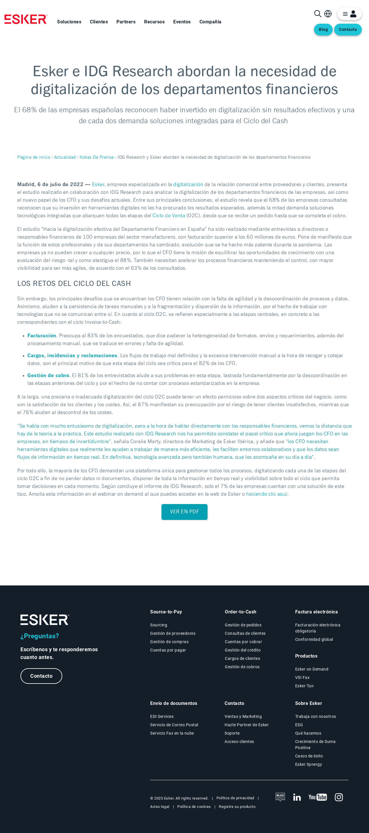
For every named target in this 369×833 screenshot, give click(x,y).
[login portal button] (349, 13)
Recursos (154, 22)
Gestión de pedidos (243, 625)
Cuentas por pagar (168, 650)
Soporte (232, 733)
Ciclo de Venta (169, 215)
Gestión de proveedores (172, 633)
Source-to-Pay (166, 612)
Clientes (99, 22)
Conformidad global (314, 639)
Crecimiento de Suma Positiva (315, 744)
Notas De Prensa (97, 157)
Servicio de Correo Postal (174, 724)
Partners (125, 22)
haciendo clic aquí (266, 494)
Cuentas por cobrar (243, 641)
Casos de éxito (309, 756)
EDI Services (162, 716)
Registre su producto (237, 806)
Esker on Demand (312, 669)
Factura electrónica (316, 612)
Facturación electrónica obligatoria (318, 628)
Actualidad (65, 157)
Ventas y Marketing (243, 716)
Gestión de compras (169, 641)
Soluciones (69, 22)
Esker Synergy (308, 764)
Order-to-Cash (241, 612)
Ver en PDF (184, 511)
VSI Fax (302, 677)
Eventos (182, 22)
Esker (98, 184)
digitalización (188, 184)
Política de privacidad (235, 798)
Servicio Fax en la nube (172, 733)
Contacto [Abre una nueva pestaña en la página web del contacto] (348, 29)
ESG (299, 724)
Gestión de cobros (242, 666)
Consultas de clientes (245, 633)
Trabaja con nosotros (315, 716)
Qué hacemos (308, 733)
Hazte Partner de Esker (247, 724)
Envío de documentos (173, 703)
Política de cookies (194, 806)
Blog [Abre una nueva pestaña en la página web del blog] (323, 29)
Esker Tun (304, 686)
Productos (306, 656)
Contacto (41, 676)
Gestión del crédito (243, 650)
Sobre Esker (308, 703)
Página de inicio (33, 157)
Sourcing (158, 625)
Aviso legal (160, 806)
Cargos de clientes (242, 658)
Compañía (210, 22)
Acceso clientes (239, 741)
